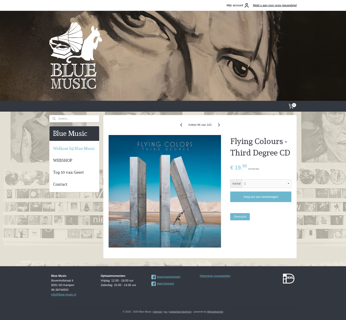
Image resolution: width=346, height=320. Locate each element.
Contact (60, 184)
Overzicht (240, 216)
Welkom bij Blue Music (74, 148)
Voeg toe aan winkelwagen (260, 196)
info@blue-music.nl (63, 294)
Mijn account (238, 5)
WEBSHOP (62, 160)
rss (165, 311)
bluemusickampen (169, 276)
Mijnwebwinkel (215, 311)
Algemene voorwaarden (215, 275)
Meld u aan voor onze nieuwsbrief (275, 5)
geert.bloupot (165, 283)
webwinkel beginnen (180, 311)
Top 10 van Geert (68, 172)
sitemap (157, 311)
